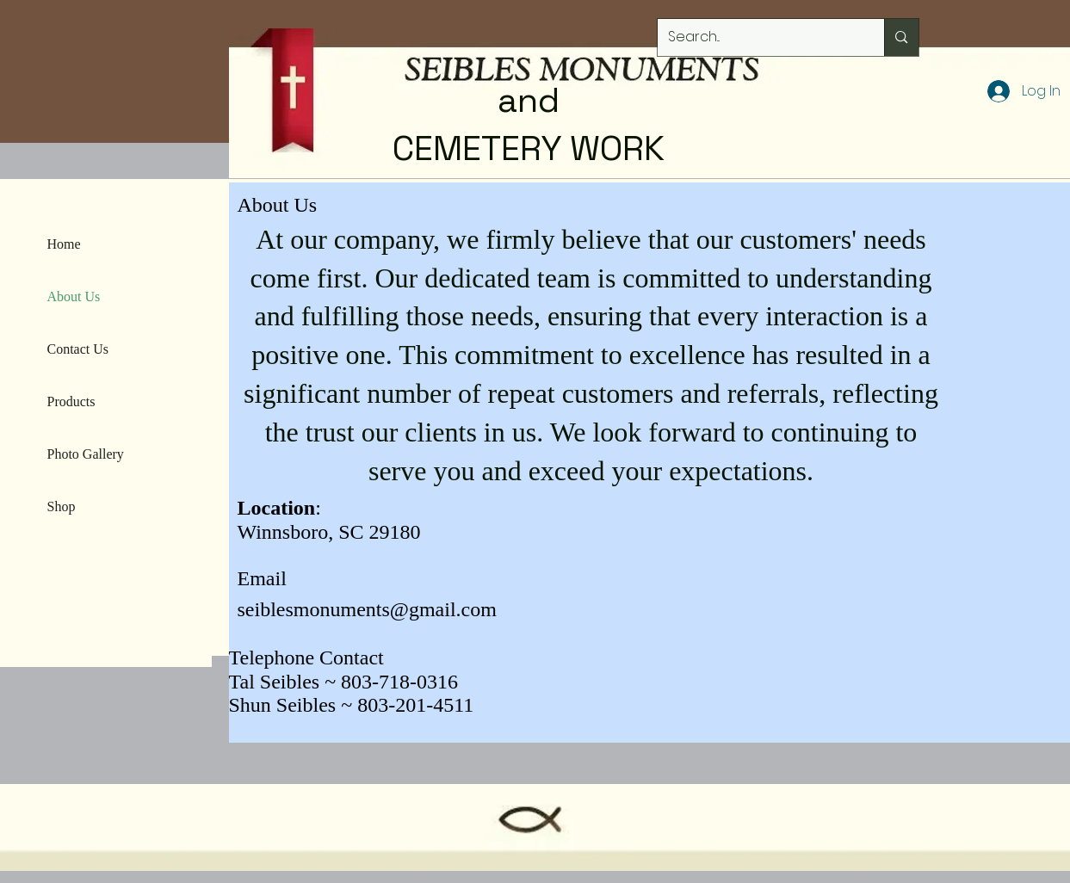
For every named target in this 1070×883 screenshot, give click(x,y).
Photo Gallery (85, 454)
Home (64, 244)
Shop (61, 506)
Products (71, 401)
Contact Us (78, 349)
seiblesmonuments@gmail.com (367, 609)
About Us (74, 296)
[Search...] (758, 37)
